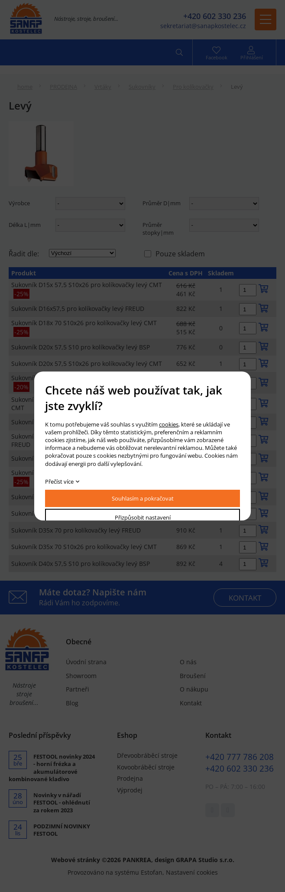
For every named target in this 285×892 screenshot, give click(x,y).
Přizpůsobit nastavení (143, 517)
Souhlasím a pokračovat (143, 498)
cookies (168, 424)
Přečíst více (59, 481)
